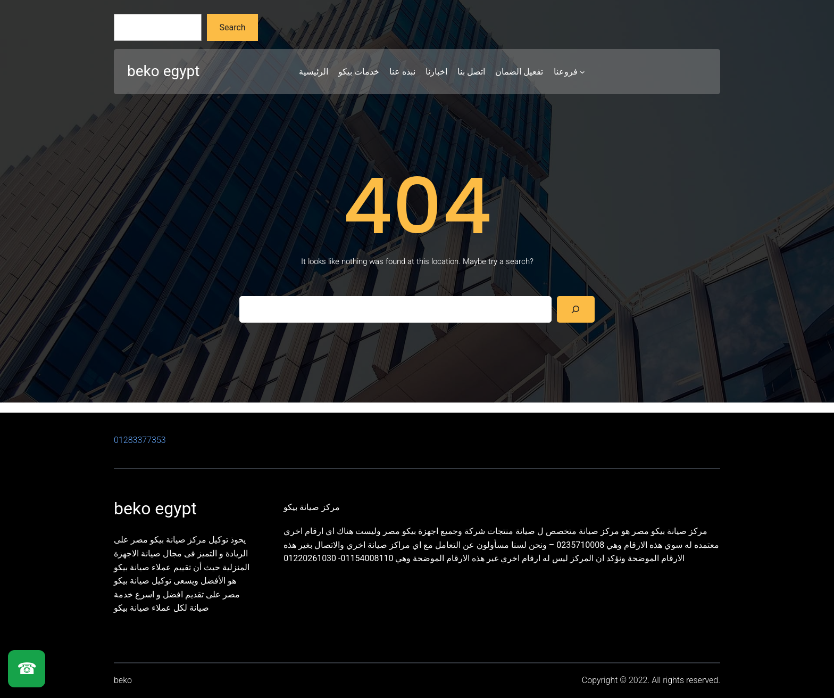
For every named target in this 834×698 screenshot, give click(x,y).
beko (123, 680)
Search (233, 27)
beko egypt (163, 71)
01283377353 (140, 440)
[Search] (576, 309)
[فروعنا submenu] (582, 72)
